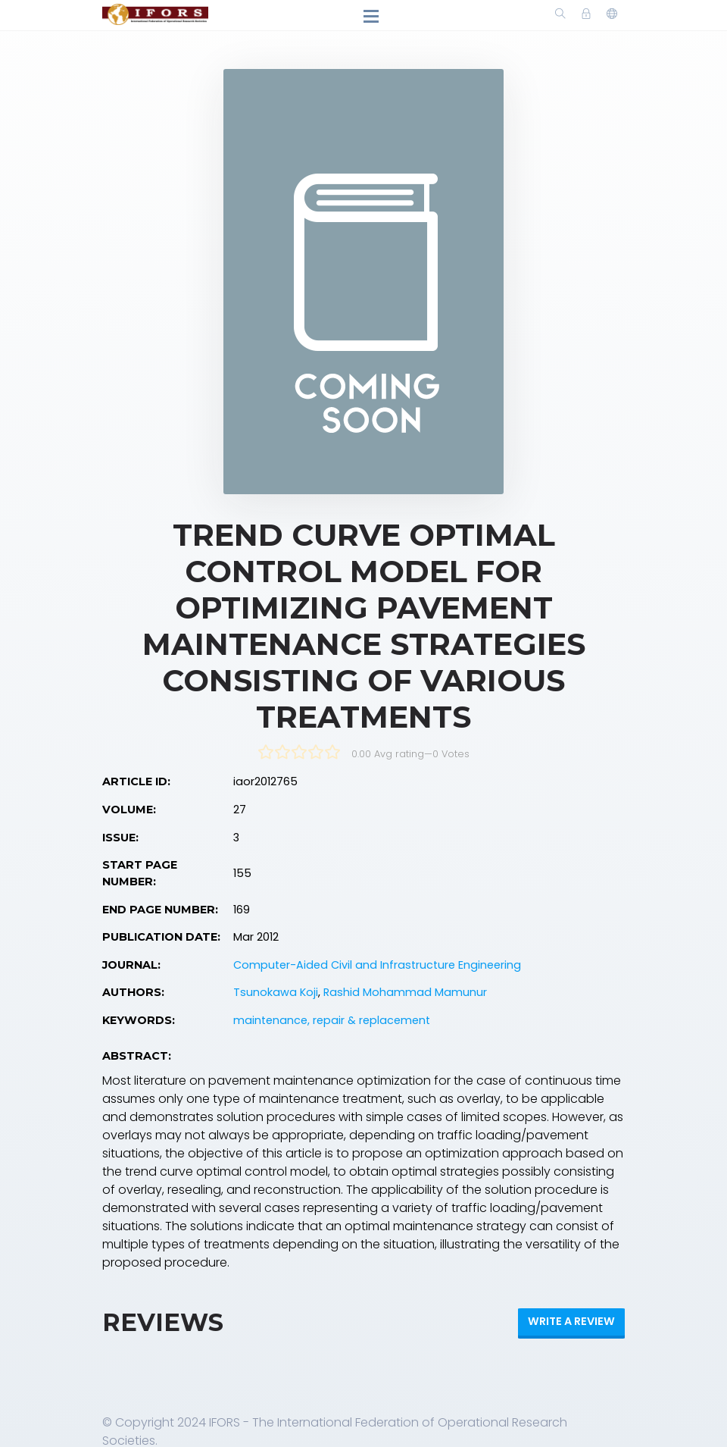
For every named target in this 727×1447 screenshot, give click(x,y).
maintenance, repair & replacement (331, 1020)
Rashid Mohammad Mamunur (405, 992)
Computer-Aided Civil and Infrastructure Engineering (377, 964)
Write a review (571, 1321)
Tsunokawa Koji (275, 992)
